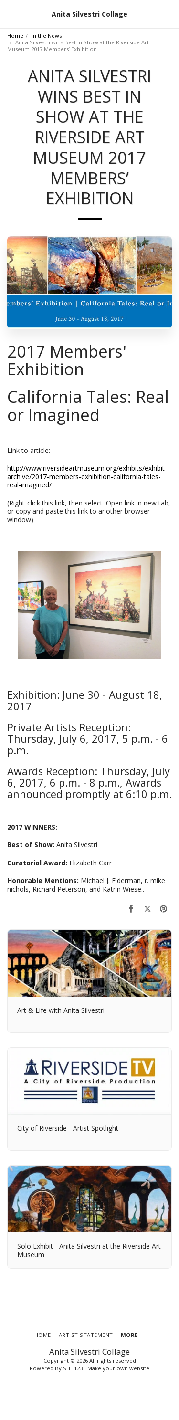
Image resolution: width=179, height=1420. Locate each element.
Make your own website (118, 1368)
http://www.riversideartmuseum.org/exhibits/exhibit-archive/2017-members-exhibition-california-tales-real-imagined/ (87, 476)
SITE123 (73, 1368)
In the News (47, 35)
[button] (10, 13)
